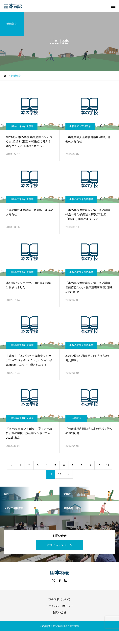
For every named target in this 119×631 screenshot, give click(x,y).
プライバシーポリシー (59, 605)
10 (99, 465)
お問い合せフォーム (59, 545)
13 (59, 474)
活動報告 (76, 418)
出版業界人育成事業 (80, 126)
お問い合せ (59, 612)
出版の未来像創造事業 (22, 126)
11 (107, 465)
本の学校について (59, 599)
